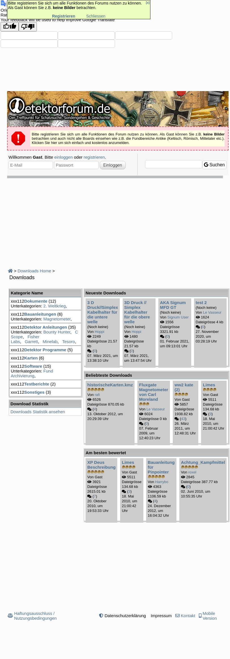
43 (183, 419)
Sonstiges (34, 392)
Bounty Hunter (56, 331)
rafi (97, 395)
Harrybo (161, 482)
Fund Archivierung (32, 373)
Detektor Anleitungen (45, 327)
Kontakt (188, 615)
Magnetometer (57, 318)
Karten (31, 358)
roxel (192, 472)
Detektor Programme (45, 349)
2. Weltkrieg (54, 305)
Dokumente (36, 301)
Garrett (31, 341)
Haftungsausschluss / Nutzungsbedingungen (35, 616)
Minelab (50, 341)
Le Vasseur (212, 312)
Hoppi (99, 331)
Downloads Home (34, 270)
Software (33, 366)
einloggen (63, 157)
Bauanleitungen (40, 314)
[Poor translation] (28, 26)
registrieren (94, 157)
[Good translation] (10, 26)
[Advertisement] (118, 220)
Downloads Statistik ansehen (37, 411)
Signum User (178, 317)
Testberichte (36, 384)
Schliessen (95, 16)
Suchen (214, 164)
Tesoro (68, 341)
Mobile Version (210, 616)
